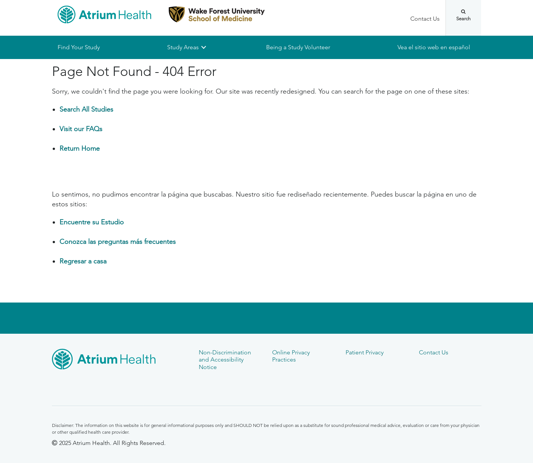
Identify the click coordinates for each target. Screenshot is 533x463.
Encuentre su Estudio (91, 222)
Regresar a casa (83, 261)
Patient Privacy (365, 352)
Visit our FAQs (80, 129)
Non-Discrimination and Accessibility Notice (225, 360)
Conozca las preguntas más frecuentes (117, 242)
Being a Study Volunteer (298, 47)
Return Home (79, 149)
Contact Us (425, 18)
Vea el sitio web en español (433, 47)
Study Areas (183, 47)
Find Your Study (79, 47)
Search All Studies (86, 110)
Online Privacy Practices (291, 356)
